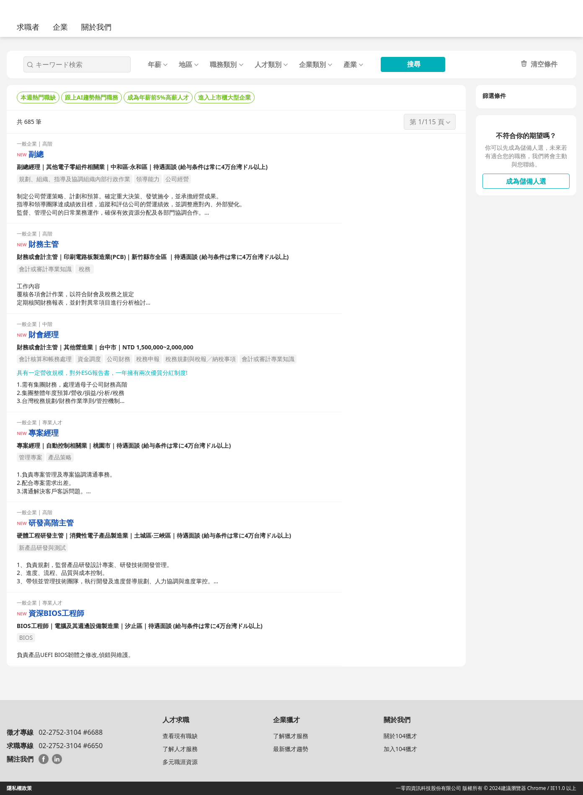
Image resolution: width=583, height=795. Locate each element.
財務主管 (43, 244)
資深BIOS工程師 (56, 613)
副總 (36, 154)
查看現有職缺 (180, 736)
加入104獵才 (400, 749)
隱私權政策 (19, 788)
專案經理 (43, 433)
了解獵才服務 (290, 736)
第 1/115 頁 (430, 121)
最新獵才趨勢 (290, 749)
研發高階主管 (51, 523)
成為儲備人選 (526, 181)
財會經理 (43, 334)
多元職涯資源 (180, 762)
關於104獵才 (400, 736)
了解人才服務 (180, 749)
